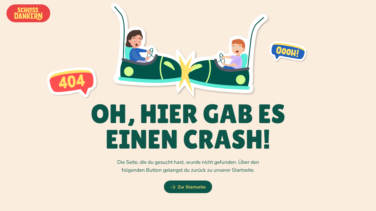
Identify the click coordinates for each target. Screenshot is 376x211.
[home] (28, 13)
